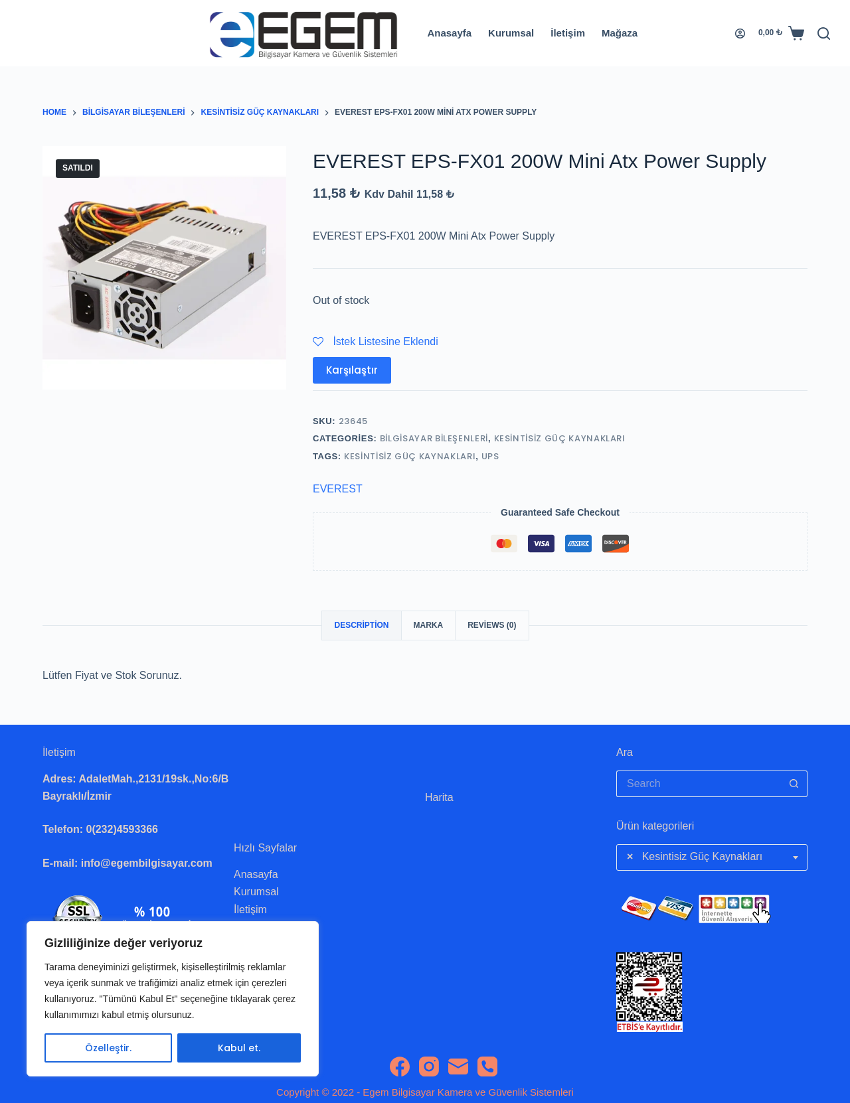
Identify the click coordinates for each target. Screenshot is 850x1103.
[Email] (458, 1066)
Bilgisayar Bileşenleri (434, 438)
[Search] (823, 33)
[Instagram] (429, 1066)
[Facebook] (400, 1066)
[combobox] (712, 857)
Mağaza (620, 32)
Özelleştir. (108, 1048)
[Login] (740, 33)
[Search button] (794, 784)
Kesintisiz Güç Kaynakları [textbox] (694, 856)
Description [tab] (361, 625)
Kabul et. (239, 1048)
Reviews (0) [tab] (492, 625)
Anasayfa (449, 32)
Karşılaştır (352, 370)
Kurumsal (511, 32)
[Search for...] (698, 784)
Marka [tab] (429, 625)
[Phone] (487, 1066)
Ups (490, 456)
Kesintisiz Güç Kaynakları (560, 438)
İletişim (568, 32)
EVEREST (338, 488)
